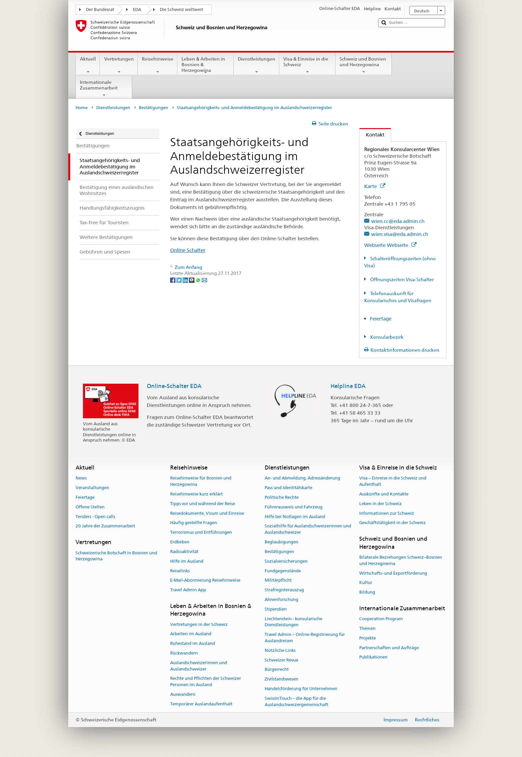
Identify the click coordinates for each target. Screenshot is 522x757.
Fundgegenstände (283, 570)
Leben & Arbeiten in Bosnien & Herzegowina (205, 65)
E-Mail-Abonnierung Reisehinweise (205, 580)
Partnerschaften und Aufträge (389, 647)
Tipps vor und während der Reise (202, 503)
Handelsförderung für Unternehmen (301, 688)
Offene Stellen (90, 506)
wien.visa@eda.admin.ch (399, 234)
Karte (374, 186)
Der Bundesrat (100, 9)
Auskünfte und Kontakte (383, 493)
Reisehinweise (157, 65)
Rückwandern (184, 653)
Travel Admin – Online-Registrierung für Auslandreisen (305, 637)
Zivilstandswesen (281, 678)
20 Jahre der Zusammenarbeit (105, 526)
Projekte (367, 638)
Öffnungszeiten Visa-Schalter (401, 279)
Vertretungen (118, 65)
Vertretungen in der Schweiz (199, 624)
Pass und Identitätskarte (288, 487)
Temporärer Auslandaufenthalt (201, 703)
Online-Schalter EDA (174, 386)
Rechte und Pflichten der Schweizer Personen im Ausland (205, 681)
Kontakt (372, 134)
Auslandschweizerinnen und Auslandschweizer (198, 665)
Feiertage (381, 318)
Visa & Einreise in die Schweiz (307, 65)
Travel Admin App (188, 589)
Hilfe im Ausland (186, 561)
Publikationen (373, 657)
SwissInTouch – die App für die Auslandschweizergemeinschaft (296, 701)
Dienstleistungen (256, 65)
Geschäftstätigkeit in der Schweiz (392, 522)
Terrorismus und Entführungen (201, 532)
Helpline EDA (348, 386)
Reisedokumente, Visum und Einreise (207, 513)
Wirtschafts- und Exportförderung (393, 573)
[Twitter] (179, 279)
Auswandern (182, 694)
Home (82, 107)
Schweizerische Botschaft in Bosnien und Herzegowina (116, 556)
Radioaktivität (184, 551)
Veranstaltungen (92, 487)
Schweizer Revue (281, 660)
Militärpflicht (278, 580)
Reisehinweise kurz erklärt (196, 493)
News (81, 478)
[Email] (204, 279)
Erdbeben (179, 541)
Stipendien (276, 609)
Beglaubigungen (281, 541)
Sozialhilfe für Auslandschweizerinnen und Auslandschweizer (308, 529)
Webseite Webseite (390, 245)
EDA (137, 9)
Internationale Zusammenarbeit (104, 88)
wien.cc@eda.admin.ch (397, 221)
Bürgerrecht (277, 669)
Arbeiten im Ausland (190, 634)
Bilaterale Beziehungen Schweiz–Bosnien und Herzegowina (400, 560)
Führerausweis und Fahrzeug (294, 506)
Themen (367, 628)
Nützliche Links (280, 650)
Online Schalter (187, 250)
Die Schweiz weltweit (181, 9)
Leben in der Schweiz (380, 503)
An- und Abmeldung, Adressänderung (302, 478)
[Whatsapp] (198, 279)
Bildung (367, 592)
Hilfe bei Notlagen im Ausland (295, 516)
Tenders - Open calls (95, 516)
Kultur (365, 582)
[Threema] (192, 279)
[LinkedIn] (186, 279)
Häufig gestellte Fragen (193, 522)
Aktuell (88, 65)
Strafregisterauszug (284, 589)
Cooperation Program (381, 618)
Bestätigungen (153, 107)
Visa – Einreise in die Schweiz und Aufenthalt (392, 481)
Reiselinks (180, 570)
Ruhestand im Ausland (192, 643)
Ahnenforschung (281, 599)
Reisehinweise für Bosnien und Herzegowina (200, 481)
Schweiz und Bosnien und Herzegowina (364, 65)
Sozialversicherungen (286, 561)
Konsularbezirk (386, 337)
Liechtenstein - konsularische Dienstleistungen (293, 622)
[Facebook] (173, 279)
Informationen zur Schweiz (386, 513)
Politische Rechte (282, 497)
